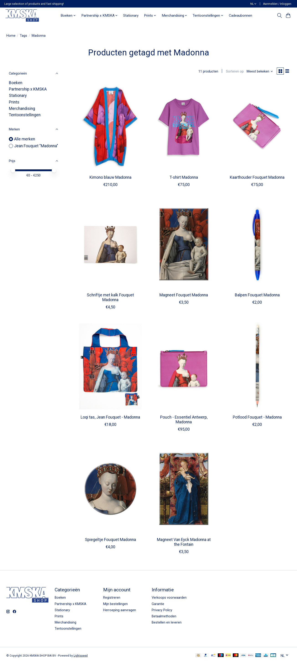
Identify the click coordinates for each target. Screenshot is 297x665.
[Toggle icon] (279, 15)
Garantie (158, 605)
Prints (14, 102)
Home (10, 36)
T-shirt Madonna (184, 178)
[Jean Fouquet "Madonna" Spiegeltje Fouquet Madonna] (110, 489)
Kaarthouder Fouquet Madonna (257, 178)
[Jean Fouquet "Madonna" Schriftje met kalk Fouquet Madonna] (110, 245)
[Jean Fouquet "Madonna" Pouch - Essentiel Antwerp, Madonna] (184, 367)
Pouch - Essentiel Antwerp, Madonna (183, 420)
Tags (23, 36)
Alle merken (24, 139)
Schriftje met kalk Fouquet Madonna (110, 298)
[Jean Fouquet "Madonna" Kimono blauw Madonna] (110, 127)
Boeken (15, 82)
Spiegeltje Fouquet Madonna (110, 540)
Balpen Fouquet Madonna (257, 296)
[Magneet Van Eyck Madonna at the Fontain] (184, 489)
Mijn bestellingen (115, 605)
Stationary (130, 15)
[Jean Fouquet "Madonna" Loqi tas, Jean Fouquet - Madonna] (110, 367)
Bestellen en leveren (167, 623)
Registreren (111, 598)
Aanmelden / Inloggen (277, 3)
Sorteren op (233, 72)
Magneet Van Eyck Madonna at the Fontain (184, 543)
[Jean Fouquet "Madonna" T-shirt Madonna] (184, 127)
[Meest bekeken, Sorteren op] (258, 72)
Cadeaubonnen (240, 15)
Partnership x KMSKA (28, 89)
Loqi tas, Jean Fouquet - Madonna (110, 418)
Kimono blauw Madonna (110, 178)
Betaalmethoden (164, 617)
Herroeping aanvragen (119, 611)
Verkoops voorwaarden (169, 598)
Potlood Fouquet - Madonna (257, 418)
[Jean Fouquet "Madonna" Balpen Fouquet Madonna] (257, 245)
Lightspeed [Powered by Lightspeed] (81, 656)
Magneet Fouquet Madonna (183, 296)
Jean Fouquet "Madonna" (36, 146)
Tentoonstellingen (25, 115)
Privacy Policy (162, 611)
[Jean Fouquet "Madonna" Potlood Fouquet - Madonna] (257, 367)
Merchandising (22, 108)
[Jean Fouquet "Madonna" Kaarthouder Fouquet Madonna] (257, 127)
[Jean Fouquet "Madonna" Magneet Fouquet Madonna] (184, 245)
